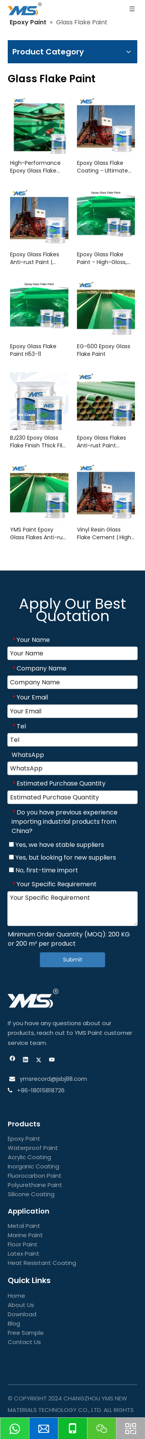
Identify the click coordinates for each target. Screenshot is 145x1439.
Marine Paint (25, 1235)
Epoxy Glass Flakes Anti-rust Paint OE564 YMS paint (101, 441)
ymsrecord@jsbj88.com (52, 1079)
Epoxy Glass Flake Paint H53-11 (33, 350)
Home (16, 1296)
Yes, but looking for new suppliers (62, 857)
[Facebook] (12, 1060)
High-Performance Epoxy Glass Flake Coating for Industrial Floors (38, 166)
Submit (72, 959)
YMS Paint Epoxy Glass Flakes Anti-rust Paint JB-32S (39, 533)
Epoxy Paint (24, 1138)
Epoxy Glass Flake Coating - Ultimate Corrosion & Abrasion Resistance (105, 166)
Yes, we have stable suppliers (56, 844)
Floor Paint (23, 1244)
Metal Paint (24, 1226)
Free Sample (26, 1333)
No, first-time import (43, 870)
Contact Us (24, 1342)
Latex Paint (23, 1253)
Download (22, 1314)
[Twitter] (39, 1060)
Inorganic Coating (33, 1166)
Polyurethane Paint (35, 1185)
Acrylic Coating (29, 1157)
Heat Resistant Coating (42, 1263)
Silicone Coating (31, 1194)
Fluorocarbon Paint (34, 1176)
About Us (21, 1305)
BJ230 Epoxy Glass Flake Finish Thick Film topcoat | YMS (39, 441)
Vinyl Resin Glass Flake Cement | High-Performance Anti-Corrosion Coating (105, 533)
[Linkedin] (26, 1060)
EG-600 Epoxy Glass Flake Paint (103, 350)
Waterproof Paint (33, 1148)
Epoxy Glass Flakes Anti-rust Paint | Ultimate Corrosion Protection (35, 258)
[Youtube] (52, 1060)
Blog (14, 1323)
